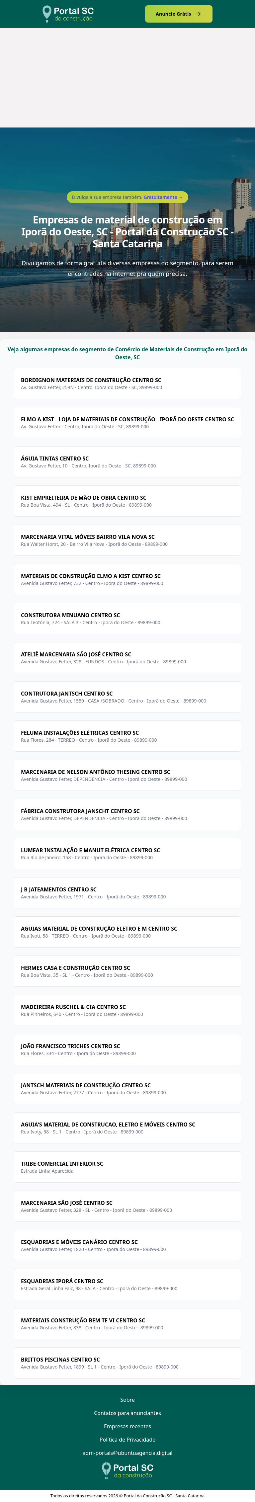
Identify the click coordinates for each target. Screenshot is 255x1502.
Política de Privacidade (127, 1439)
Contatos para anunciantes (127, 1413)
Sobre (127, 1399)
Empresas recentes (127, 1426)
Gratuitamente (163, 197)
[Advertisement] (127, 77)
